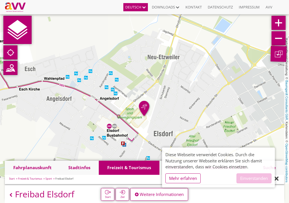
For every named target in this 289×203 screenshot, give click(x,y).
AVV (269, 7)
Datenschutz (220, 7)
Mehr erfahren (183, 178)
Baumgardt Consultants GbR (286, 100)
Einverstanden (254, 178)
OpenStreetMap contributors (286, 163)
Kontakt (193, 7)
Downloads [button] (165, 7)
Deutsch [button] (135, 7)
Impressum (249, 7)
